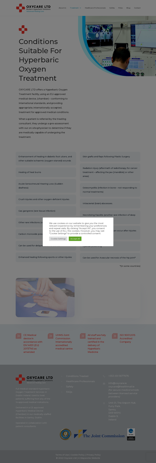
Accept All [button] (75, 239)
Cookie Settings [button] (58, 239)
